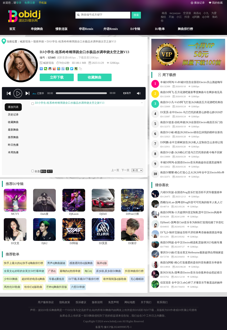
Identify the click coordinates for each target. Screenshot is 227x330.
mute (138, 93)
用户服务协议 (46, 302)
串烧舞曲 (37, 28)
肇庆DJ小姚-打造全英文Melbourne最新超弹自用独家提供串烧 (191, 253)
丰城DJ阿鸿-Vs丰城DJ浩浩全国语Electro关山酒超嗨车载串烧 (191, 83)
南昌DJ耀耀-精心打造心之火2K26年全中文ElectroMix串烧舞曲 (192, 173)
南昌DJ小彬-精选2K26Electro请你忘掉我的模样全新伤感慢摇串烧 (191, 133)
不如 (171, 17)
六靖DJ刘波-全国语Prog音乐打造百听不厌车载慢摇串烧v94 (191, 193)
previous (8, 93)
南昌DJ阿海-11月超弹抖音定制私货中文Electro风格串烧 (191, 213)
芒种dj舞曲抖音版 (56, 287)
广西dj (52, 271)
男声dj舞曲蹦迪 (56, 263)
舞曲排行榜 (185, 28)
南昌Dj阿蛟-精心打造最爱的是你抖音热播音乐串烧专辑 (191, 263)
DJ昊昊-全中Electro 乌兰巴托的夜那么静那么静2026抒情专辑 (191, 113)
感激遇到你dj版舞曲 (81, 263)
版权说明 (97, 302)
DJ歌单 (160, 28)
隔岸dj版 (102, 263)
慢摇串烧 (38, 41)
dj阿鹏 (196, 17)
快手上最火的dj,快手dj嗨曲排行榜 (23, 263)
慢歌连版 (61, 28)
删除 (43, 171)
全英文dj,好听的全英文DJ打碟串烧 (24, 271)
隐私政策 (64, 302)
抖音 (187, 17)
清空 (49, 171)
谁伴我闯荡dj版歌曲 (114, 279)
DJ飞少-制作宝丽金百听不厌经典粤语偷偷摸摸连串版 (191, 232)
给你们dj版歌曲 (33, 287)
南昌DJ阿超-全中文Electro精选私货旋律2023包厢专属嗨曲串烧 (191, 243)
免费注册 (29, 2)
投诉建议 (81, 302)
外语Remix (110, 28)
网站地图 (129, 302)
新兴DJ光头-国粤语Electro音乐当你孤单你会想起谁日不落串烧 (191, 273)
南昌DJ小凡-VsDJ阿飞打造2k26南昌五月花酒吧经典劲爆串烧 (191, 103)
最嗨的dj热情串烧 (70, 271)
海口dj (88, 271)
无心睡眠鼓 (137, 279)
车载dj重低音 (56, 279)
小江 (179, 17)
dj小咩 (205, 17)
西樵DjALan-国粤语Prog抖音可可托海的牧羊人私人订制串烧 (191, 203)
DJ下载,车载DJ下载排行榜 (83, 279)
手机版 (43, 2)
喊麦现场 (25, 41)
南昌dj (197, 13)
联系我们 (162, 302)
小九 (206, 13)
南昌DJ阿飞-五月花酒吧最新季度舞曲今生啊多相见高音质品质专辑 (191, 93)
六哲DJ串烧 (78, 287)
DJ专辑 (135, 28)
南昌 (164, 13)
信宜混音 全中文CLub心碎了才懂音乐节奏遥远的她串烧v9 (191, 283)
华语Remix (86, 28)
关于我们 (146, 302)
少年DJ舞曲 (11, 279)
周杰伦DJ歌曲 (12, 287)
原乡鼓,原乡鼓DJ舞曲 (108, 271)
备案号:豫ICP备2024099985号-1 (113, 327)
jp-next (27, 93)
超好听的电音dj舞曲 (33, 279)
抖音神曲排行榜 (134, 271)
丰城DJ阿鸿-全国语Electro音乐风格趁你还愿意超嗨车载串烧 (191, 163)
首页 (12, 28)
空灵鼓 (187, 13)
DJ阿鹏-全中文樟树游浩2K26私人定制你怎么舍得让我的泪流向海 (191, 143)
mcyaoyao (175, 13)
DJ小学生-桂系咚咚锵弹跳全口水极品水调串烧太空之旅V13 (81, 41)
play (18, 93)
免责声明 (113, 302)
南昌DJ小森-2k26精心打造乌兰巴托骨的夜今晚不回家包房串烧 (191, 153)
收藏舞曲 (94, 77)
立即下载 (57, 77)
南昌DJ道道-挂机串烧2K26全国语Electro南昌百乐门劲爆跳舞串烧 (191, 123)
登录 (18, 2)
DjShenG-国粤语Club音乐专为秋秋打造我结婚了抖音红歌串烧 (192, 223)
